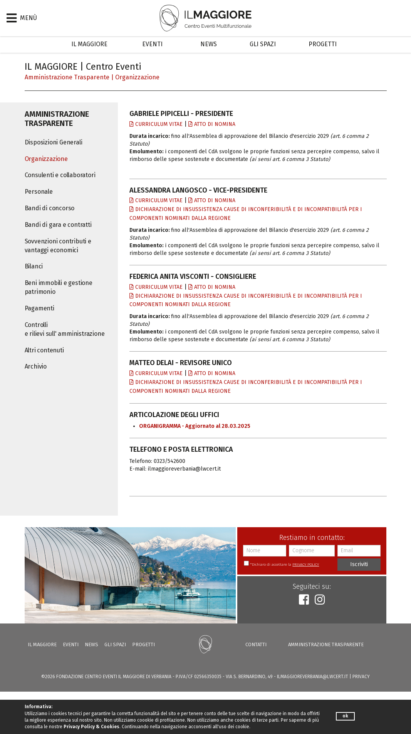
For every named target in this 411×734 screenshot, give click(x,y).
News (208, 44)
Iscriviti (359, 564)
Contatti (256, 644)
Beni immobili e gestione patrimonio (58, 287)
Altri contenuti (44, 350)
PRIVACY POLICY (305, 564)
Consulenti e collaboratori (60, 175)
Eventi (152, 44)
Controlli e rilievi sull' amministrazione (65, 329)
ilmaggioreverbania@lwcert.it (312, 676)
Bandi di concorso (50, 208)
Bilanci (34, 266)
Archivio (36, 366)
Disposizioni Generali (53, 142)
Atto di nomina (211, 124)
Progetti (323, 44)
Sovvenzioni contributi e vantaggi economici (58, 246)
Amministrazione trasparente (67, 77)
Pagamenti (39, 308)
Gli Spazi (263, 44)
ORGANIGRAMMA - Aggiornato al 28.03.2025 (194, 426)
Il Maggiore (89, 44)
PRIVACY (361, 676)
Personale (39, 191)
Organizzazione (137, 77)
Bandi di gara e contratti (58, 224)
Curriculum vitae (156, 124)
